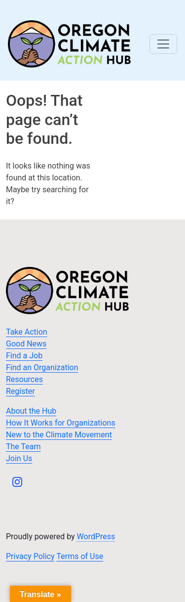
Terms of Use (80, 556)
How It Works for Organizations (60, 423)
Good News (26, 343)
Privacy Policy (30, 556)
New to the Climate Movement (59, 434)
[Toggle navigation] (163, 44)
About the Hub (31, 411)
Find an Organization (42, 367)
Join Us (19, 458)
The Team (23, 446)
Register (20, 391)
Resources (24, 379)
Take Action (26, 332)
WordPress (96, 536)
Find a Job (24, 355)
